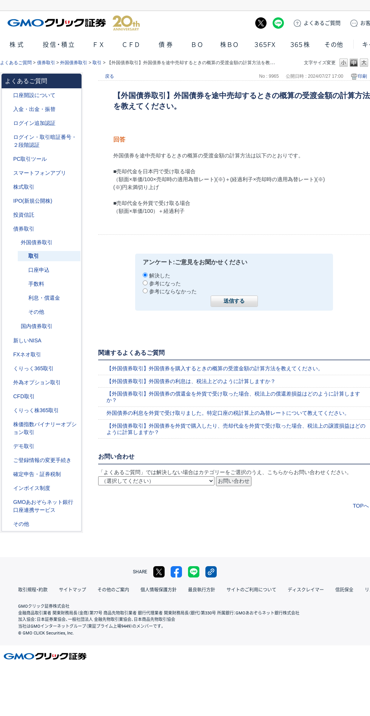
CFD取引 (24, 396)
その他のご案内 (113, 590)
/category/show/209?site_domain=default (8, 446)
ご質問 (322, 23)
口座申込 (38, 270)
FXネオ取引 (27, 354)
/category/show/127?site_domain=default (8, 474)
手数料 (36, 284)
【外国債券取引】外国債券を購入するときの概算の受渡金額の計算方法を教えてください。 (214, 368)
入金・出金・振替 (34, 109)
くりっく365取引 (33, 368)
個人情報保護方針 (158, 590)
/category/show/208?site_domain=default (8, 173)
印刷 (362, 76)
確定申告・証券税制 (37, 474)
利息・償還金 (44, 298)
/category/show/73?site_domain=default (8, 201)
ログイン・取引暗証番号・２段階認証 (45, 141)
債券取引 (46, 62)
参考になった (165, 283)
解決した (159, 276)
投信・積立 (59, 44)
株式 (17, 44)
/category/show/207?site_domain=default (8, 159)
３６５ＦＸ (264, 44)
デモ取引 (23, 446)
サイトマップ (72, 590)
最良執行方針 (201, 590)
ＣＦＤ (131, 44)
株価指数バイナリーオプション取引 (45, 428)
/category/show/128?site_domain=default (8, 502)
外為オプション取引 (37, 382)
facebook (176, 571)
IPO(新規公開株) (32, 201)
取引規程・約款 (33, 590)
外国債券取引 (73, 62)
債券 (166, 44)
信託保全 (344, 590)
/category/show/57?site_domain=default (15, 242)
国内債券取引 (36, 326)
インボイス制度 (31, 488)
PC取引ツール (30, 159)
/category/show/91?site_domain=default (8, 95)
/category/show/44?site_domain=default (8, 524)
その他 (333, 44)
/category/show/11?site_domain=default (8, 396)
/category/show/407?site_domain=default (8, 410)
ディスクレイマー (306, 590)
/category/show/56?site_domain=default (8, 460)
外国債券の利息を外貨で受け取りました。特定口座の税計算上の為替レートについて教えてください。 (228, 413)
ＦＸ (98, 44)
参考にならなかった (173, 291)
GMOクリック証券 (74, 23)
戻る (109, 76)
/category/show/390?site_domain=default (8, 488)
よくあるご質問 (16, 62)
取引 (97, 62)
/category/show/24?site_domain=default (8, 355)
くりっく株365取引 (36, 410)
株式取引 (23, 187)
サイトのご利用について (251, 590)
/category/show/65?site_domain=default (8, 382)
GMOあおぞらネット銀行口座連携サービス (43, 506)
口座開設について (34, 95)
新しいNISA (27, 340)
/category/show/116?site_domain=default (8, 215)
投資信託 (23, 215)
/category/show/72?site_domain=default (8, 187)
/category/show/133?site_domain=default (8, 424)
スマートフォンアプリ (39, 173)
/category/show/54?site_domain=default (8, 137)
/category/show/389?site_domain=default (8, 229)
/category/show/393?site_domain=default (8, 341)
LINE (278, 23)
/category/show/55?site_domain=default (8, 109)
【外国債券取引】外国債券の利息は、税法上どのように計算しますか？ (191, 381)
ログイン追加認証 (34, 123)
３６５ (300, 44)
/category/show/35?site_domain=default (8, 369)
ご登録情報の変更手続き (42, 460)
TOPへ (361, 506)
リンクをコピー (211, 571)
